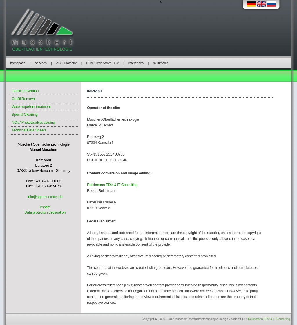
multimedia (160, 63)
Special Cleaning (25, 114)
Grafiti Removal (23, 99)
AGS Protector (66, 63)
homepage (18, 63)
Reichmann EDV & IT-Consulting (112, 185)
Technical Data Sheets (29, 130)
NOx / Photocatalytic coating (33, 122)
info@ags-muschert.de (45, 196)
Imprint (45, 207)
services (41, 63)
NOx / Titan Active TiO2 (102, 63)
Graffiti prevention (25, 91)
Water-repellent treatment (31, 106)
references (136, 63)
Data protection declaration (45, 212)
